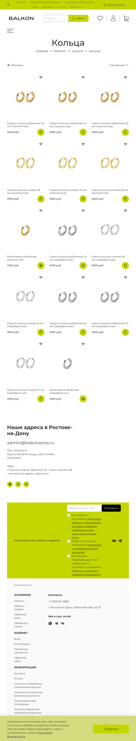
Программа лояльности (21, 651)
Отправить (111, 508)
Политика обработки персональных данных (27, 711)
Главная (42, 51)
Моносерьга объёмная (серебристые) (64, 391)
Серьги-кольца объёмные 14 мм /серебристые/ (67, 258)
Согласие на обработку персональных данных (28, 685)
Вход (17, 639)
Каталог (60, 51)
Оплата (18, 678)
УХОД (35, 7)
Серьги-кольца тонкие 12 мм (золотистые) (68, 191)
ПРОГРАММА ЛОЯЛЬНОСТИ (79, 2)
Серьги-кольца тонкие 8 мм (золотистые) (110, 191)
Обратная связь (20, 616)
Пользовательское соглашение (25, 703)
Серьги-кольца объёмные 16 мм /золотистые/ (25, 125)
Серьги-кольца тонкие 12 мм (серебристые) (25, 391)
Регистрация (22, 644)
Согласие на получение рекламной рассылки (28, 694)
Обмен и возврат (19, 608)
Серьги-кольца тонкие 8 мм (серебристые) (25, 325)
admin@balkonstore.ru (30, 440)
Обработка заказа (21, 625)
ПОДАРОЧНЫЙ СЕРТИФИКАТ (45, 2)
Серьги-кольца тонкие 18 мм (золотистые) (23, 191)
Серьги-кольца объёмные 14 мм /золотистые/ (67, 125)
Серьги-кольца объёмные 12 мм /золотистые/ (110, 125)
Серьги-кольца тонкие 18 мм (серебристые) (108, 258)
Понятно (111, 729)
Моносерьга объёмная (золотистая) (21, 258)
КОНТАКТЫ (75, 7)
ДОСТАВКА (47, 7)
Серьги (77, 51)
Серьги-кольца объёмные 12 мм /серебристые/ (110, 325)
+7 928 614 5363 (58, 601)
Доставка (19, 673)
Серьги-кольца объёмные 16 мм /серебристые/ (67, 325)
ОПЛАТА (61, 7)
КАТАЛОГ (21, 2)
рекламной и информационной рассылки (86, 548)
